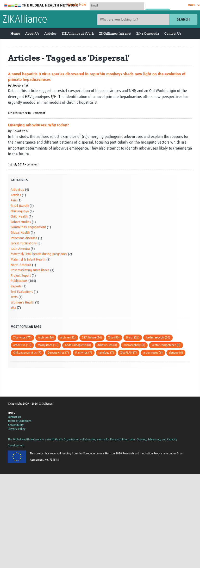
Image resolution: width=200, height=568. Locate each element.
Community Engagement (28, 227)
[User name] (117, 5)
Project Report (21, 275)
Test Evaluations (22, 292)
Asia (13, 200)
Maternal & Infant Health (28, 259)
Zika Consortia (147, 33)
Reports (16, 286)
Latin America (20, 249)
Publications (19, 281)
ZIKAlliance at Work (78, 33)
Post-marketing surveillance (30, 270)
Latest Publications (23, 243)
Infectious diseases (24, 238)
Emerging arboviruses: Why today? (38, 125)
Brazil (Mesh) (20, 206)
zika (13, 308)
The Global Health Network (41, 5)
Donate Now (76, 5)
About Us (32, 33)
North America (21, 265)
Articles (50, 33)
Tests (14, 297)
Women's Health (22, 302)
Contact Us (172, 33)
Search (183, 19)
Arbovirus (17, 190)
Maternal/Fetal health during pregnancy (39, 254)
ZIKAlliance (25, 20)
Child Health (19, 216)
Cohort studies (21, 222)
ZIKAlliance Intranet (115, 33)
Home (15, 33)
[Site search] (133, 19)
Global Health (20, 232)
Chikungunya (20, 211)
